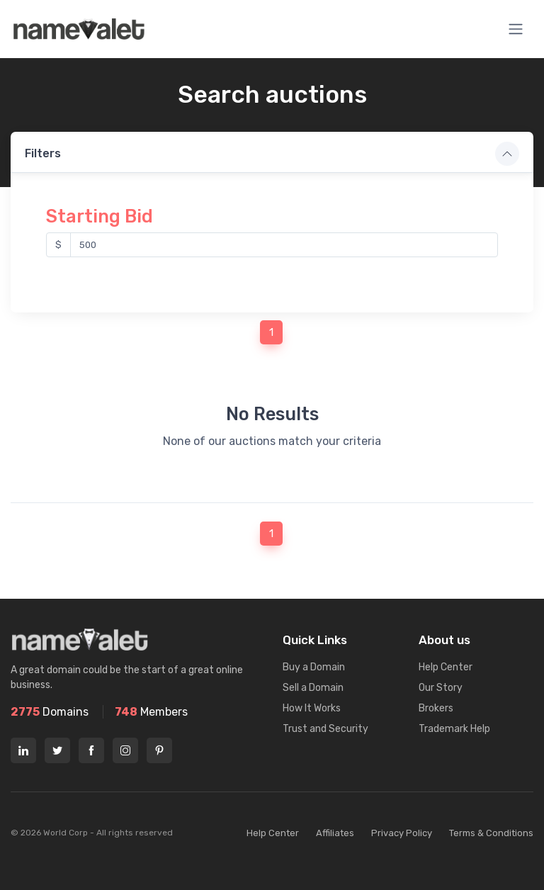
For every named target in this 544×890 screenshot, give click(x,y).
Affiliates (335, 821)
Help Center (445, 655)
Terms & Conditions (491, 821)
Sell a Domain (313, 676)
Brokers (436, 696)
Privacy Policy (401, 821)
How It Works (312, 696)
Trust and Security (325, 717)
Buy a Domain (314, 655)
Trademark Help (454, 717)
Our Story (441, 676)
